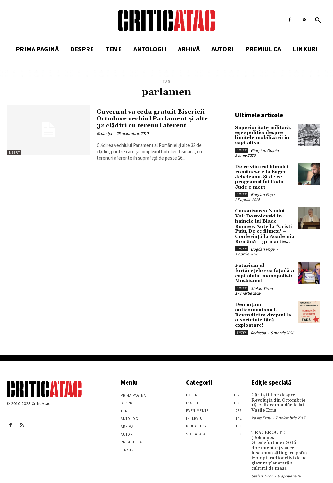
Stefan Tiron (262, 281)
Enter (241, 149)
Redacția (104, 133)
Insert (14, 152)
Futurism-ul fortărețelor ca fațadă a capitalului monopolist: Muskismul (264, 269)
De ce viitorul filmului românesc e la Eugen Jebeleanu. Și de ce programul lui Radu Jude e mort (261, 176)
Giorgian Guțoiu (265, 150)
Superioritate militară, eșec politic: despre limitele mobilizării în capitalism (262, 135)
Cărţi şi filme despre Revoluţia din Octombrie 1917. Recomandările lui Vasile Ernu (277, 394)
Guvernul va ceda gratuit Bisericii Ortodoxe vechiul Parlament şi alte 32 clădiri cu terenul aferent (154, 118)
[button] (318, 20)
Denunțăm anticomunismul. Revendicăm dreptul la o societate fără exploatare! (264, 308)
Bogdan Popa (263, 193)
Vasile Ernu (261, 410)
